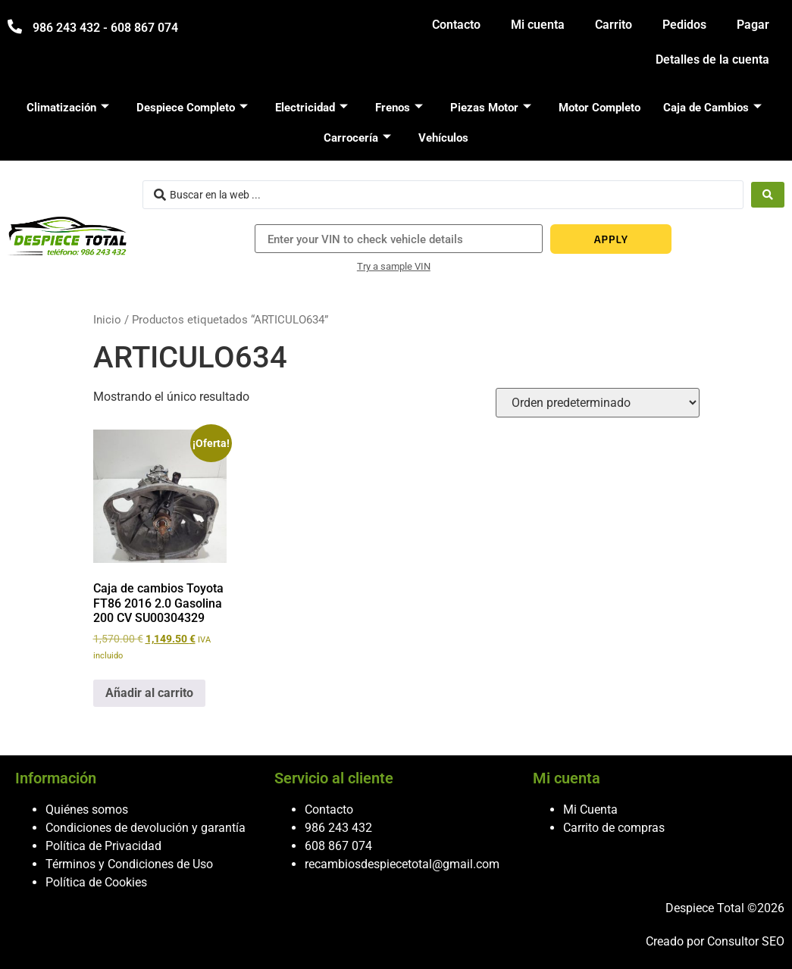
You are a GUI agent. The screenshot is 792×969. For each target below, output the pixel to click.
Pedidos (684, 24)
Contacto (456, 24)
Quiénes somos (86, 809)
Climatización (68, 107)
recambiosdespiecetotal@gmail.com (402, 864)
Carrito (613, 24)
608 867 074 (338, 846)
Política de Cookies (96, 882)
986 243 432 (338, 828)
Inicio (107, 320)
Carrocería (357, 138)
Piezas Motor (490, 107)
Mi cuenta (538, 24)
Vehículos (443, 138)
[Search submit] (767, 195)
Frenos (399, 107)
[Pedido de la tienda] (598, 402)
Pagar (753, 24)
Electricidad (311, 107)
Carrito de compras (614, 828)
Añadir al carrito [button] (149, 693)
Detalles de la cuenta (712, 59)
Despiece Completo (192, 107)
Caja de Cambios (712, 107)
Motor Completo (599, 107)
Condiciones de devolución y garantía (145, 828)
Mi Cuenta (590, 809)
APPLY (611, 239)
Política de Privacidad (103, 846)
